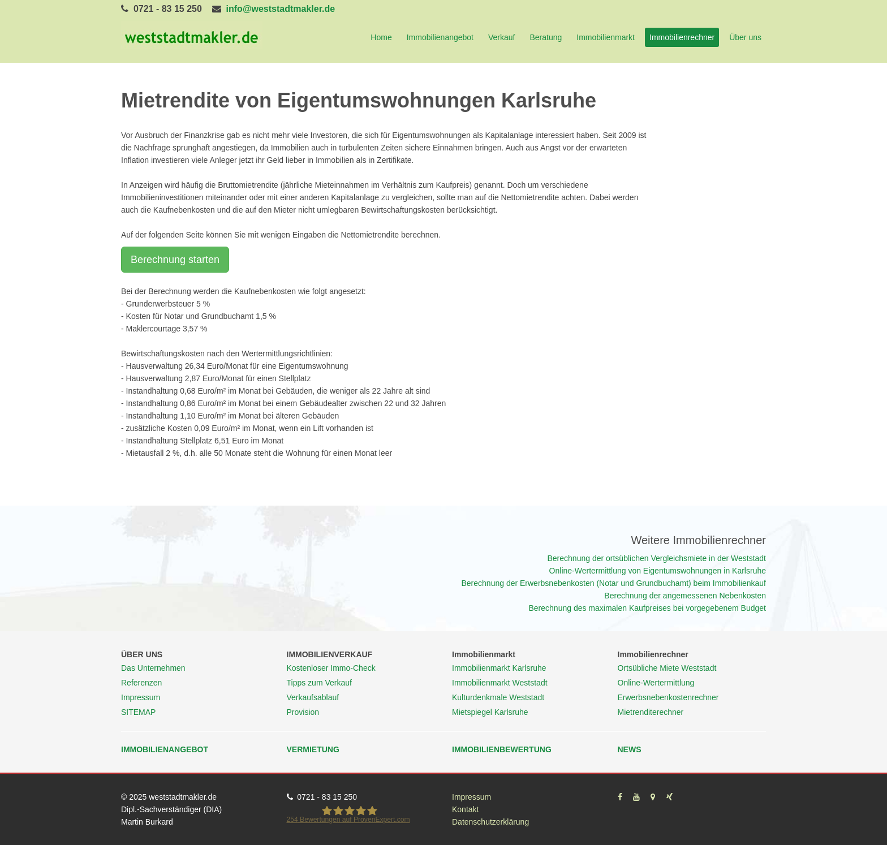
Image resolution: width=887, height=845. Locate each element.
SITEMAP (138, 712)
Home (381, 37)
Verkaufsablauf (313, 697)
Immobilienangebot (440, 37)
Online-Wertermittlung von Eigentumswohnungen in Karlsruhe (657, 570)
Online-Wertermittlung (656, 682)
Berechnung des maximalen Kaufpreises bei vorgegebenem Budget (648, 608)
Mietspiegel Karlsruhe (490, 712)
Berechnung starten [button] (175, 259)
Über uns (745, 37)
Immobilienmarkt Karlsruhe (499, 667)
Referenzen (141, 682)
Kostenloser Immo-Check (331, 667)
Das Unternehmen (153, 667)
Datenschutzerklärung (490, 821)
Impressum (140, 697)
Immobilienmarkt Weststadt (500, 682)
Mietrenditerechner (651, 712)
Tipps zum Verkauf (319, 682)
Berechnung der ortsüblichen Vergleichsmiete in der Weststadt (656, 558)
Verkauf (501, 37)
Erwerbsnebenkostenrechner (668, 697)
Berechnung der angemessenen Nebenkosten (685, 595)
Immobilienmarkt (605, 37)
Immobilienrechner (681, 37)
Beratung (545, 37)
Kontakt (465, 809)
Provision (303, 712)
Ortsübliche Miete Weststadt (667, 667)
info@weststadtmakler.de (280, 9)
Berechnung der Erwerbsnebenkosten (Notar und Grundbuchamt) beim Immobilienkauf (613, 583)
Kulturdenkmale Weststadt (498, 697)
